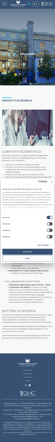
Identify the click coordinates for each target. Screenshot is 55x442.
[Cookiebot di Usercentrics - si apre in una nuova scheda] (38, 181)
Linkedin (29, 386)
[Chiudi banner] (52, 181)
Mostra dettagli (43, 245)
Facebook (26, 385)
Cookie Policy (28, 370)
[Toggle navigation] (4, 4)
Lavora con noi (27, 377)
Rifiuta (27, 258)
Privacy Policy (27, 373)
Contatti (27, 380)
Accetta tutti (27, 252)
